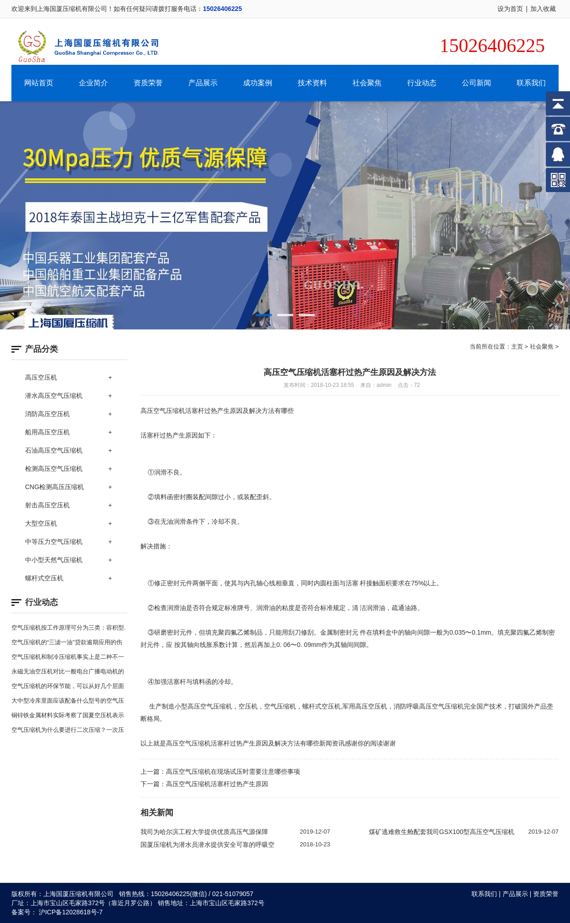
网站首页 (38, 83)
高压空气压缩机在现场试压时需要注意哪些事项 (233, 771)
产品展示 (203, 83)
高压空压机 (41, 377)
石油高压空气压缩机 (54, 450)
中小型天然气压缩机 (54, 559)
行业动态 (421, 83)
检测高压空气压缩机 (54, 468)
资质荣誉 (148, 83)
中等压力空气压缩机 (54, 541)
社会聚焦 (367, 83)
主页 (517, 346)
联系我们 (531, 83)
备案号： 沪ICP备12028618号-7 (57, 912)
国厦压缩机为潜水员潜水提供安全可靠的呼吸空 (207, 844)
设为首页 (510, 8)
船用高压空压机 (47, 432)
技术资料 (312, 83)
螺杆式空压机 (44, 578)
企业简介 (93, 83)
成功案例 (257, 83)
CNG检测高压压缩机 (54, 486)
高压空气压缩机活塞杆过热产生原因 (217, 783)
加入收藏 (543, 8)
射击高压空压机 (47, 505)
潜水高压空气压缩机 (54, 395)
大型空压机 (41, 523)
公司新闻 (476, 83)
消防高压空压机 (47, 413)
